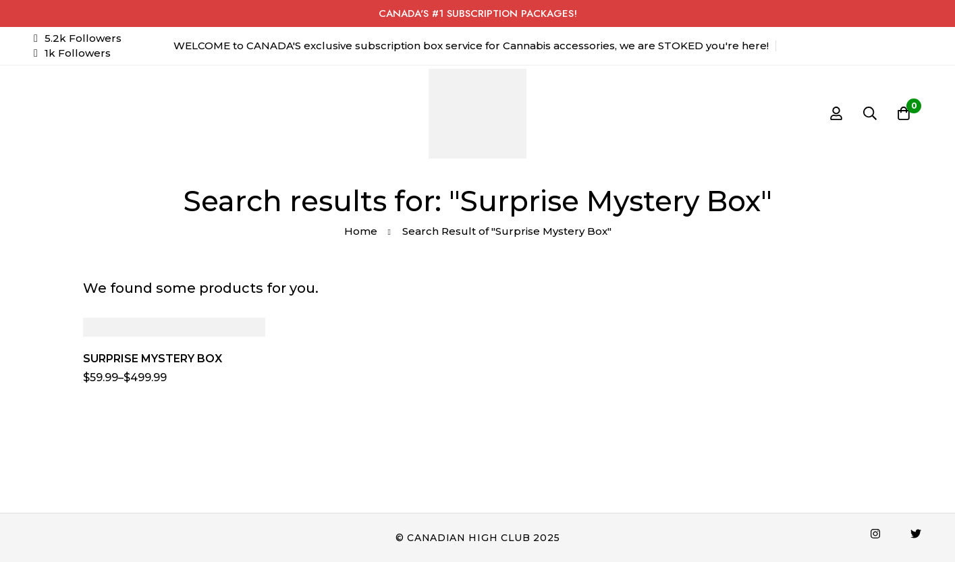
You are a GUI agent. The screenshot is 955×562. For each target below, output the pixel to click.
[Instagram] (875, 533)
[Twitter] (915, 533)
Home (360, 231)
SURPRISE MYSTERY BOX (152, 358)
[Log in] (836, 113)
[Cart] (904, 113)
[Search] (870, 113)
